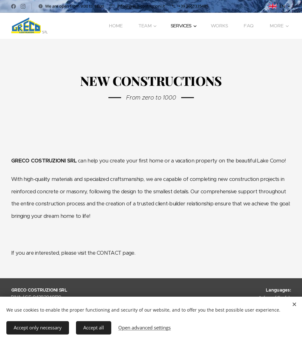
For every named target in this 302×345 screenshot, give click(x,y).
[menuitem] (115, 26)
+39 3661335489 (193, 6)
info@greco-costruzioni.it (141, 6)
